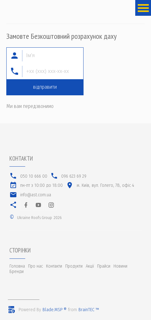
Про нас (35, 266)
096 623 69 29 (73, 176)
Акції (90, 266)
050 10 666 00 (33, 176)
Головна (17, 266)
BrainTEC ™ (88, 309)
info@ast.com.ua (35, 195)
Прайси (103, 266)
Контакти (54, 266)
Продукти (74, 266)
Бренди (16, 271)
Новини (120, 266)
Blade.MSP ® (55, 309)
